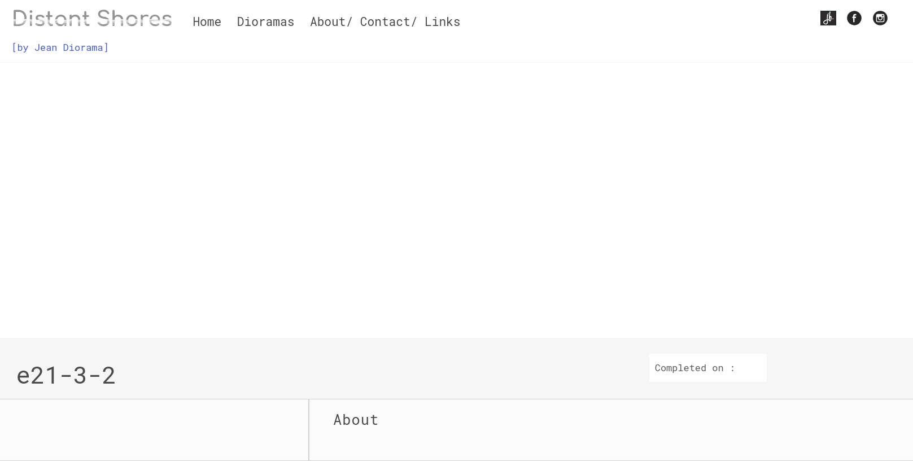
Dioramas (266, 21)
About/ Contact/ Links (385, 21)
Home (207, 21)
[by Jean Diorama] (59, 47)
